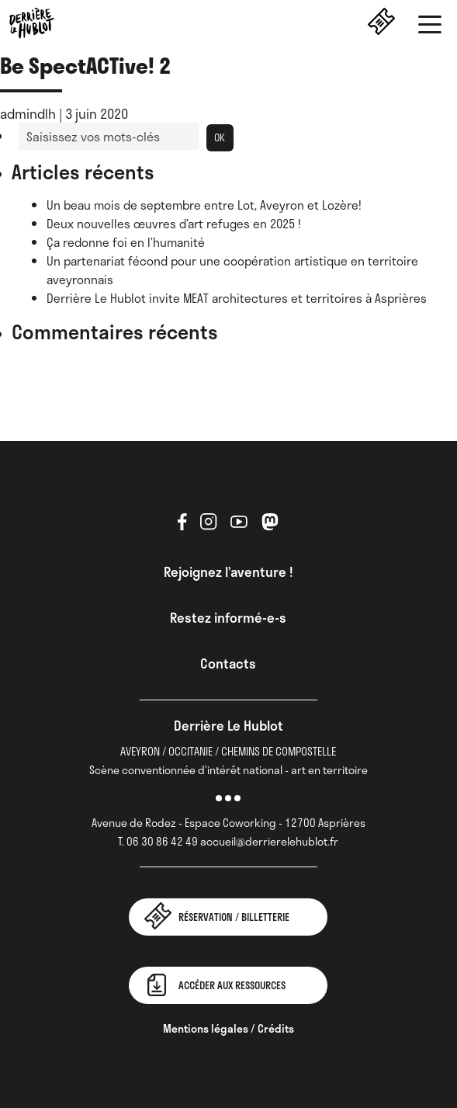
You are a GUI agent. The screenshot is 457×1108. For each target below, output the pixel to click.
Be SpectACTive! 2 (85, 65)
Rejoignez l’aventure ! (228, 571)
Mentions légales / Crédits (228, 1028)
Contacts (228, 663)
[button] (430, 27)
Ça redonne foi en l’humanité (126, 242)
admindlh (28, 113)
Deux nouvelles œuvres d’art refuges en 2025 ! (174, 223)
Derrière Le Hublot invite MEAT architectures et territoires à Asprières (237, 298)
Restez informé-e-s (228, 617)
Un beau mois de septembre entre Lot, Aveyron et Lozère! (204, 205)
